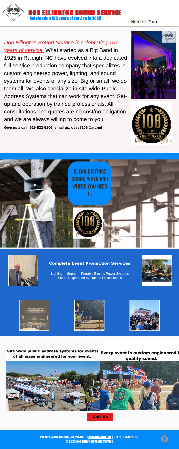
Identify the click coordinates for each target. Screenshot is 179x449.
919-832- (37, 127)
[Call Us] (100, 417)
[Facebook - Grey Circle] (164, 438)
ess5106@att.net (99, 437)
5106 (48, 127)
